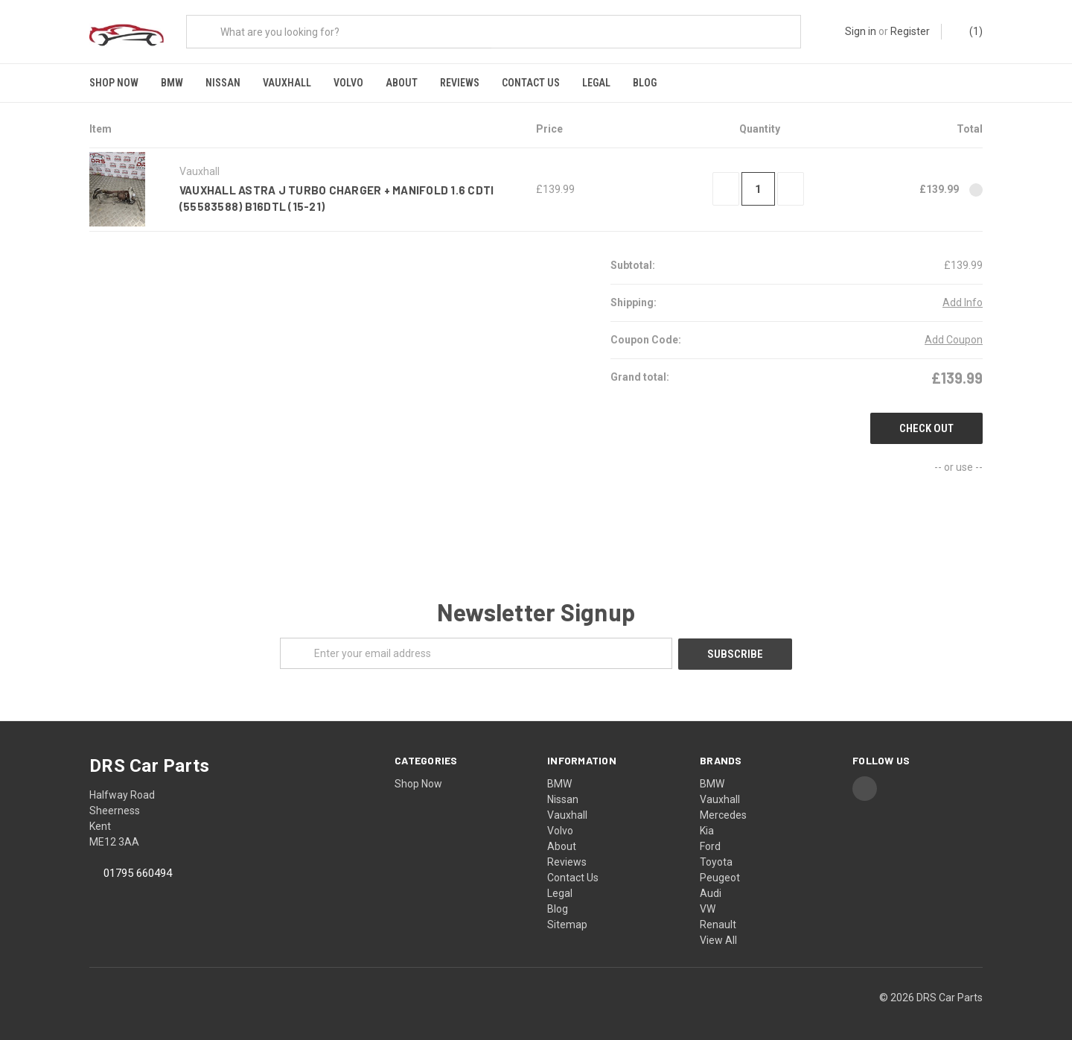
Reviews (459, 83)
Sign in (860, 31)
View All (718, 936)
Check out (926, 426)
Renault (718, 921)
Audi (710, 889)
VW (707, 905)
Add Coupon (954, 337)
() (969, 31)
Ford (710, 843)
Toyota (716, 858)
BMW (172, 83)
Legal (596, 83)
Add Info (962, 300)
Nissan (222, 83)
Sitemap (567, 921)
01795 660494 (137, 870)
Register (910, 31)
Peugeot (720, 874)
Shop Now (113, 83)
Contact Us (531, 83)
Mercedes (723, 811)
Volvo (348, 83)
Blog (645, 83)
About (402, 83)
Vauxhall (287, 83)
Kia (707, 827)
